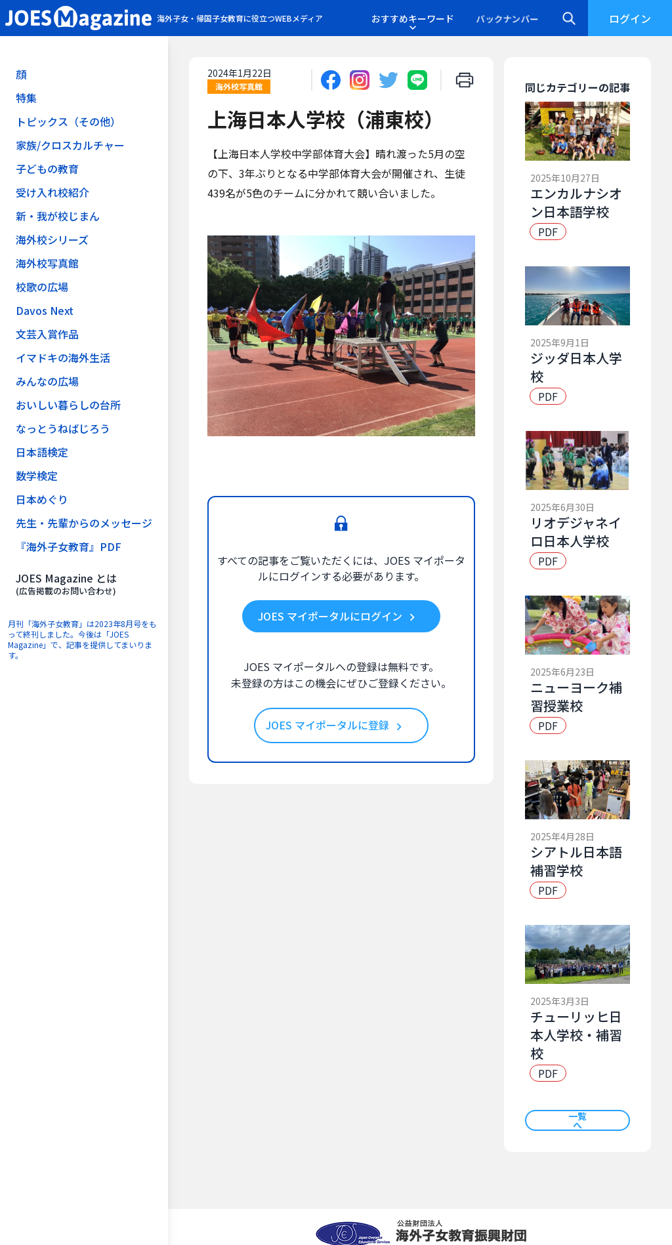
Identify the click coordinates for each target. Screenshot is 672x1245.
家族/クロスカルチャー (70, 145)
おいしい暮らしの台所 (68, 405)
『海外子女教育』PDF (68, 546)
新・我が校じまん (58, 216)
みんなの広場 (47, 381)
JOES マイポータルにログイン (338, 616)
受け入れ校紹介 (52, 192)
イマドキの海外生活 (63, 357)
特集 (26, 98)
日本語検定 (42, 452)
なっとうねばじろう (63, 428)
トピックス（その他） (68, 121)
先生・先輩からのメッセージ (84, 523)
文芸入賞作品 (47, 334)
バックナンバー (507, 18)
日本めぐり (42, 499)
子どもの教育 (47, 168)
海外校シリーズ (52, 239)
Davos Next (45, 310)
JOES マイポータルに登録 (336, 725)
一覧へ (577, 1120)
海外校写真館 (47, 263)
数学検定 (37, 475)
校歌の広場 (42, 287)
